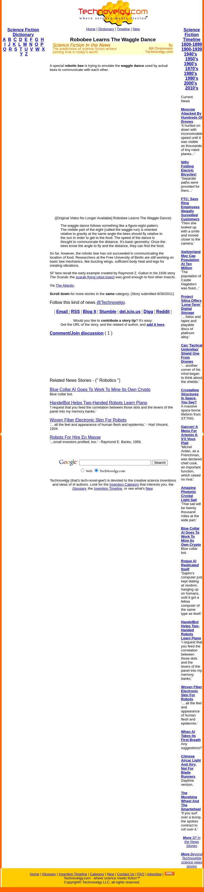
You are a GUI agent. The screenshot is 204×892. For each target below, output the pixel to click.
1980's (190, 73)
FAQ (140, 874)
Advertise (154, 874)
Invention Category (124, 484)
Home (91, 29)
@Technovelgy (110, 302)
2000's (190, 83)
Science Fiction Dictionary (23, 32)
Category (97, 874)
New (136, 29)
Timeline (123, 29)
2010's (191, 88)
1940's (190, 54)
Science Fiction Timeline (191, 35)
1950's (191, 59)
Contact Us (125, 874)
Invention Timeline (108, 488)
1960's (190, 63)
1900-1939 (191, 49)
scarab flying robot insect (95, 277)
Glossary (79, 488)
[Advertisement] (23, 142)
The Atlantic (65, 285)
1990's (191, 78)
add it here (156, 325)
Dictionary (106, 29)
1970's (191, 68)
